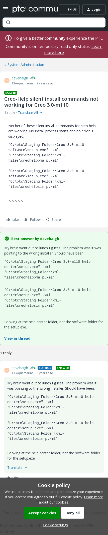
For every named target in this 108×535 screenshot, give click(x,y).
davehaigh (20, 78)
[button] (6, 10)
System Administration (26, 64)
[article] (54, 423)
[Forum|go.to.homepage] (31, 9)
